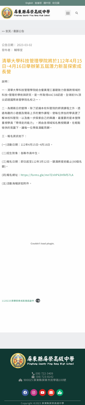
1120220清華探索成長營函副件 (18, 300)
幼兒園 (55, 3)
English (29, 3)
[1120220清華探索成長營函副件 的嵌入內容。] (42, 243)
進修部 (38, 3)
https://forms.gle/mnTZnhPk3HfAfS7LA (47, 175)
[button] (68, 13)
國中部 (47, 3)
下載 (38, 300)
